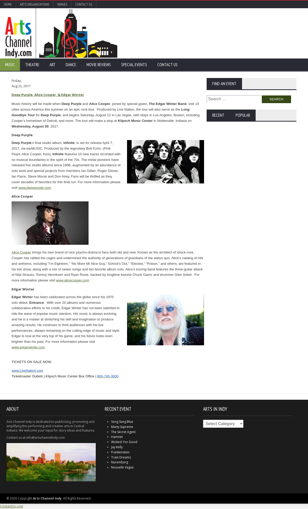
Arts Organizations (34, 4)
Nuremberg (119, 462)
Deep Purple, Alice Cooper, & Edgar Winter (48, 94)
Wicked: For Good (124, 442)
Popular (243, 115)
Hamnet (117, 437)
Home (8, 4)
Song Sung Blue (122, 421)
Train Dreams (121, 457)
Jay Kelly (117, 447)
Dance (71, 64)
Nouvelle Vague (122, 467)
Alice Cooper (21, 252)
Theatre (32, 64)
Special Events (134, 64)
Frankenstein (120, 452)
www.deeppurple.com (34, 188)
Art (52, 64)
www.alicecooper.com (72, 280)
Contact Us (83, 4)
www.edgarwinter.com (28, 347)
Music (10, 64)
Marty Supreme (122, 427)
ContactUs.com (11, 506)
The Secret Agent (123, 432)
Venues (62, 4)
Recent (218, 115)
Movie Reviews (98, 64)
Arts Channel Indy (61, 33)
